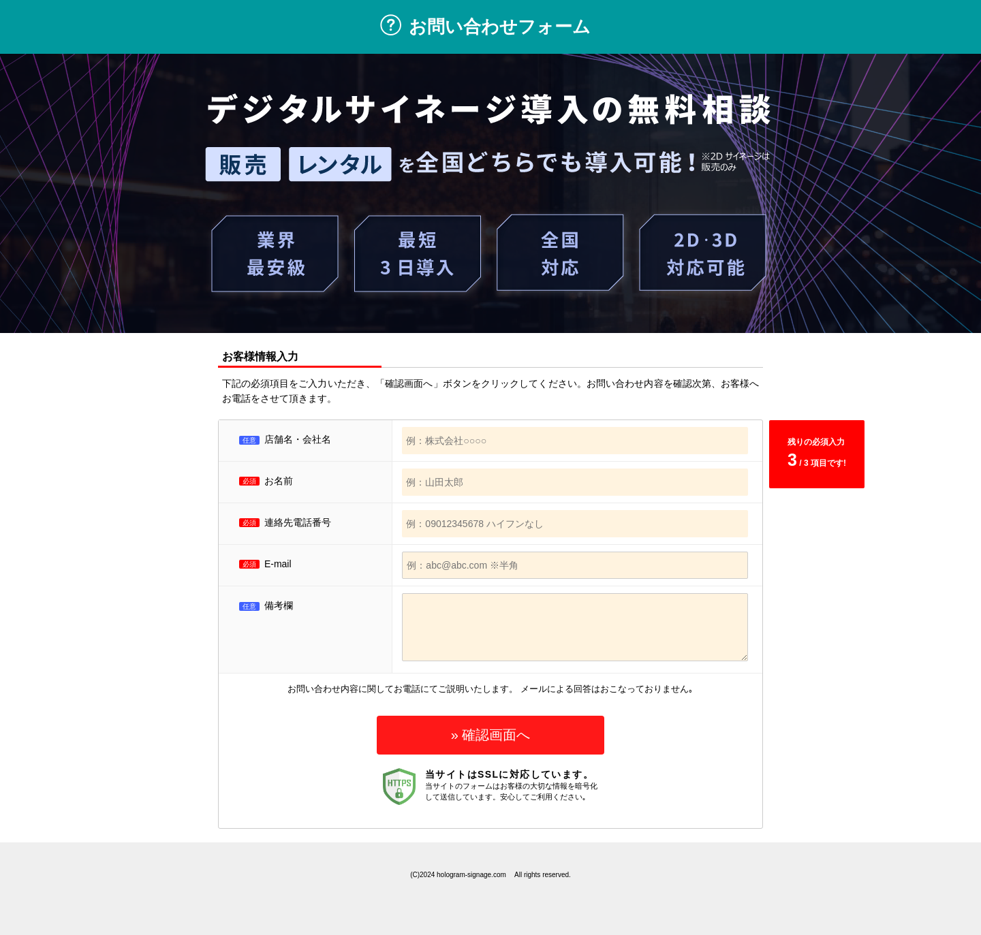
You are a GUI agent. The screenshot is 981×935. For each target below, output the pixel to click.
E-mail (278, 563)
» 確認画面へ (491, 734)
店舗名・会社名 (297, 439)
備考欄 (266, 605)
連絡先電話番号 (297, 522)
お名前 (278, 480)
